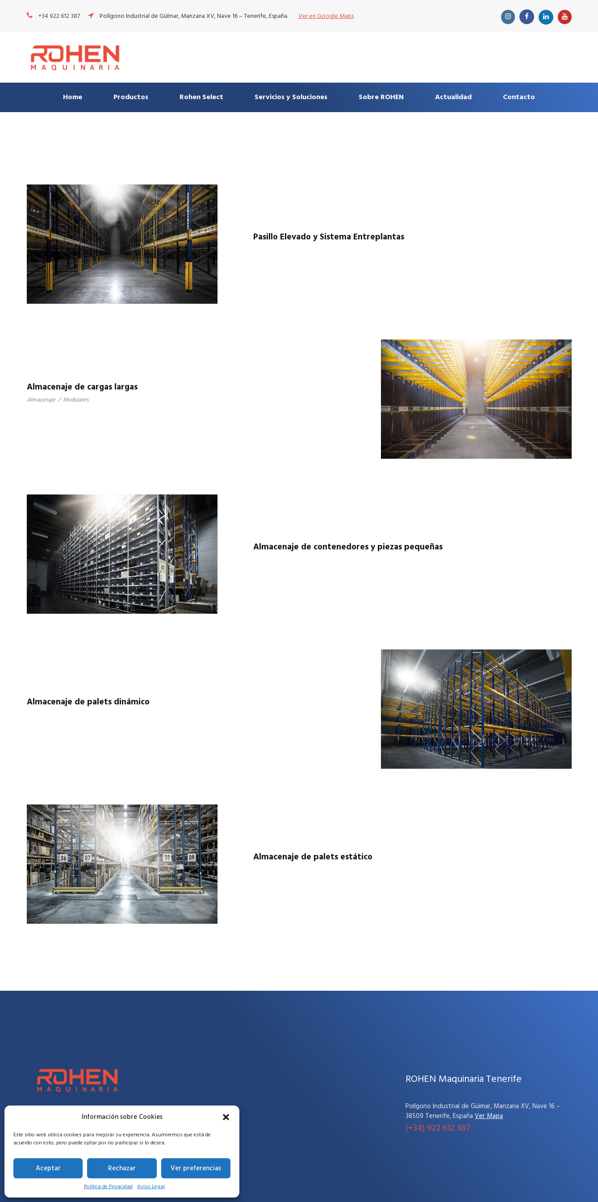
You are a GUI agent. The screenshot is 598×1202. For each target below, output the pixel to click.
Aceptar (48, 1168)
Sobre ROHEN (381, 97)
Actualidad (453, 97)
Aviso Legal (151, 1187)
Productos (130, 97)
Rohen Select (201, 97)
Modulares (75, 400)
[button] (226, 1117)
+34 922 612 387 (59, 16)
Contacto (519, 97)
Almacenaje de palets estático (312, 857)
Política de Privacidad (108, 1187)
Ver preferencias (196, 1168)
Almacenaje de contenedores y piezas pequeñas (348, 547)
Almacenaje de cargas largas (82, 387)
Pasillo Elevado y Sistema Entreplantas (328, 237)
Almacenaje (41, 400)
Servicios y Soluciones (291, 97)
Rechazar (122, 1168)
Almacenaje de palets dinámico (88, 702)
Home (72, 97)
